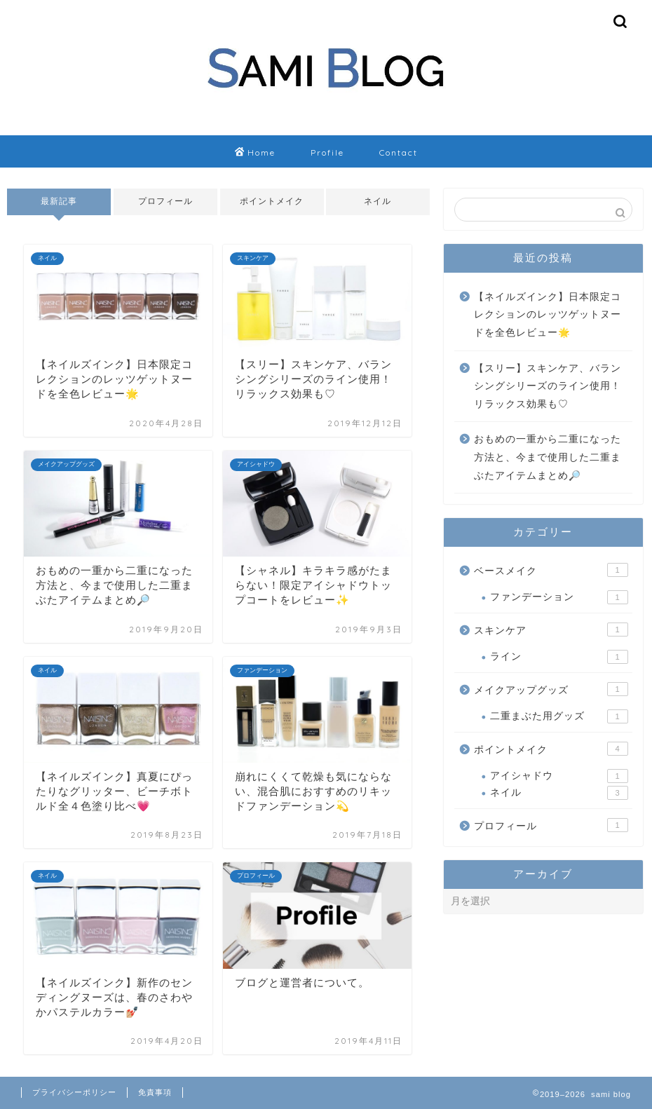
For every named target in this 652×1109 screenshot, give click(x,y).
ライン (558, 657)
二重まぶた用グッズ (558, 716)
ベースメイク (550, 570)
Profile (327, 152)
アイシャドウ (558, 776)
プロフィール (165, 201)
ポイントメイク (272, 201)
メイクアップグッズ (550, 689)
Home (255, 153)
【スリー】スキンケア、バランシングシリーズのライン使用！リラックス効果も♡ (547, 386)
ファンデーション (558, 597)
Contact (398, 152)
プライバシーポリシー (74, 1092)
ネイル (378, 201)
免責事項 (155, 1092)
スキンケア (550, 629)
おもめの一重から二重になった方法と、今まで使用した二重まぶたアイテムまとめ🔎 (547, 457)
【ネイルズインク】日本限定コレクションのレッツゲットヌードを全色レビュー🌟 (547, 315)
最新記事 (59, 201)
